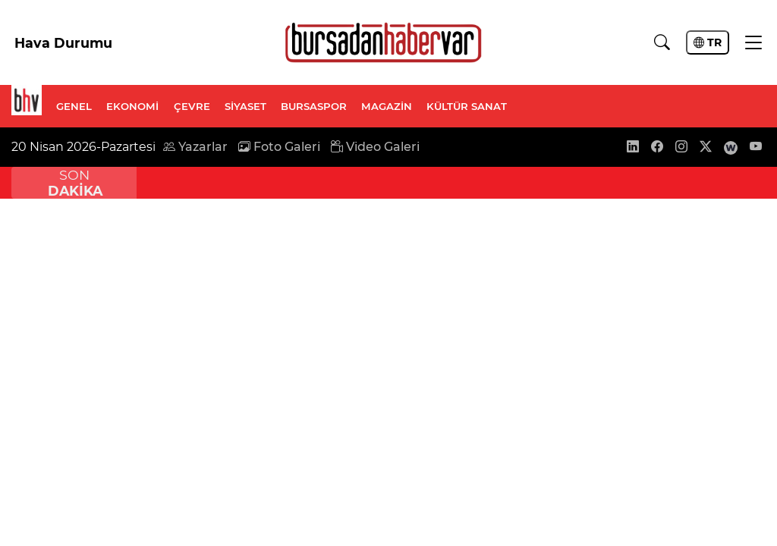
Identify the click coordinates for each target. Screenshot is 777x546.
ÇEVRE (192, 106)
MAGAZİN (386, 106)
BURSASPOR (314, 106)
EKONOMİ (132, 106)
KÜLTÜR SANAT (466, 106)
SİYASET (245, 106)
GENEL (74, 106)
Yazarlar (195, 147)
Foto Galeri (279, 147)
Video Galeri (375, 147)
